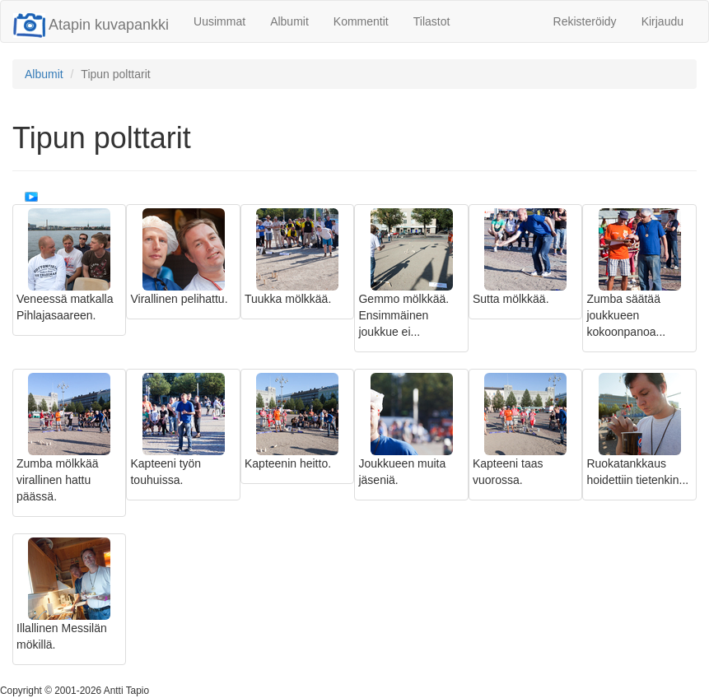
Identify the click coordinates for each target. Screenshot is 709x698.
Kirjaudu (662, 21)
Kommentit (361, 21)
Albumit (289, 21)
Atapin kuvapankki (91, 24)
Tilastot (431, 21)
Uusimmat (219, 21)
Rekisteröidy (585, 21)
